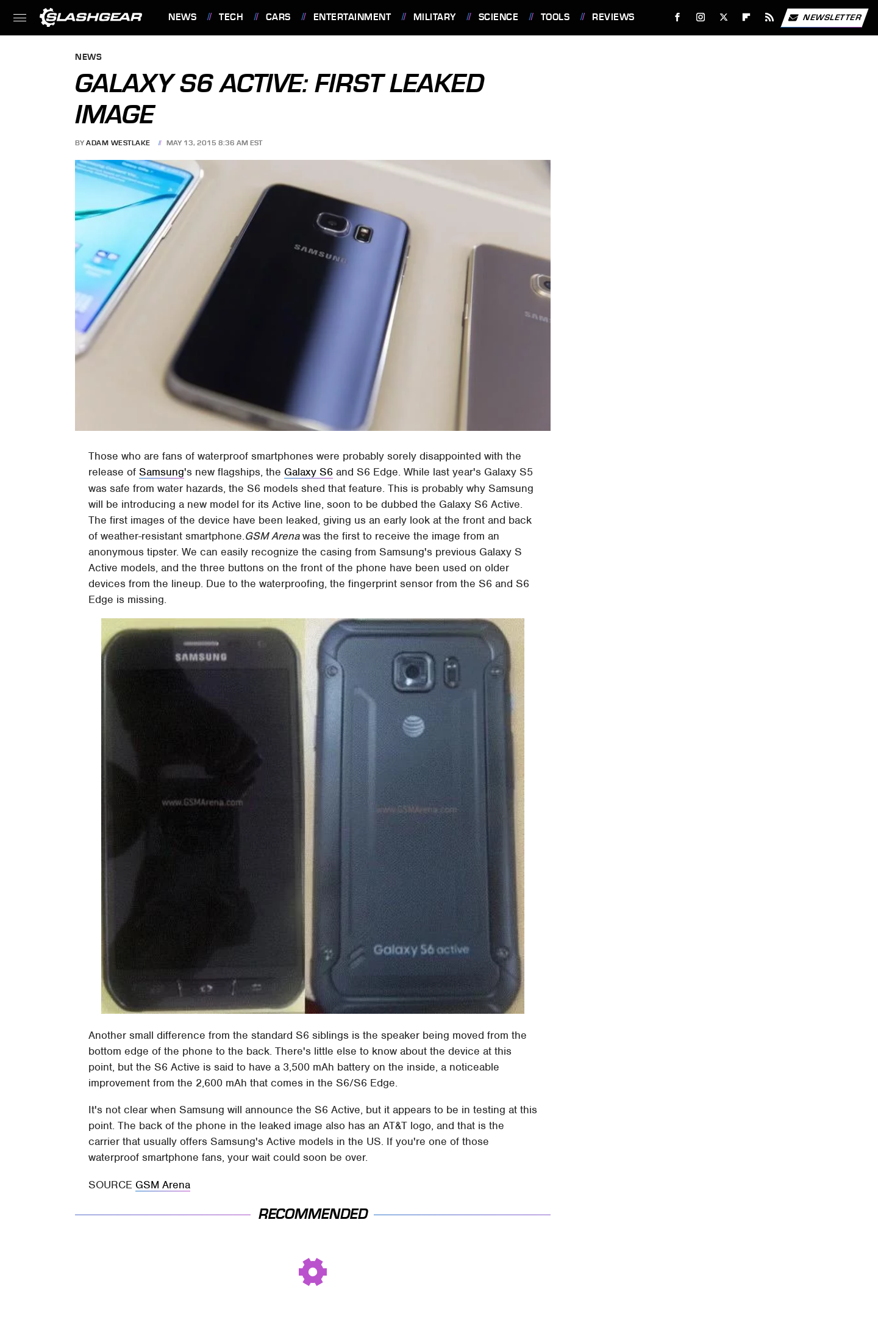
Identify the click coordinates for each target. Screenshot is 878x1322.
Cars (278, 17)
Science (499, 17)
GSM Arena (162, 1184)
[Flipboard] (746, 17)
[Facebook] (678, 17)
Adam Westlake (118, 143)
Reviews (613, 17)
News (182, 17)
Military (434, 17)
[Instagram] (701, 17)
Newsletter (824, 17)
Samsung (161, 472)
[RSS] (770, 17)
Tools (555, 17)
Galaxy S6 (308, 472)
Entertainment (352, 17)
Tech (231, 17)
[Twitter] (723, 17)
